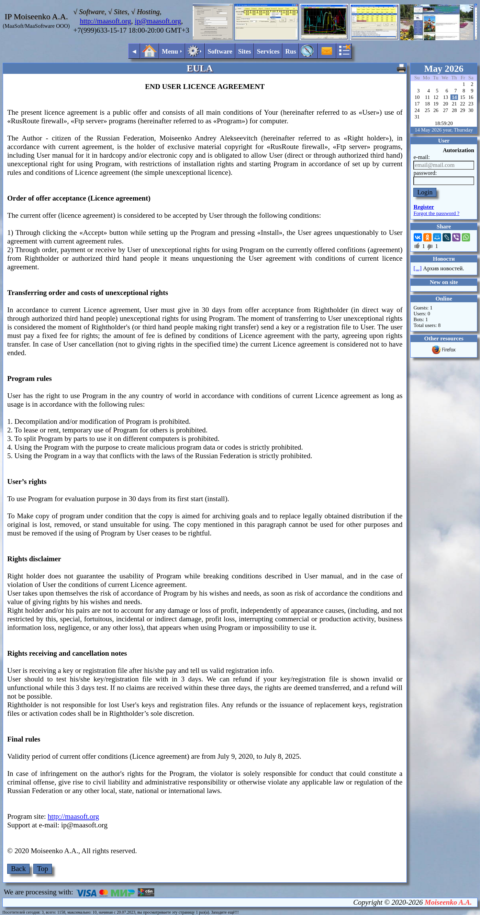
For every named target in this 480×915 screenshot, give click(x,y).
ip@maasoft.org (158, 21)
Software (220, 51)
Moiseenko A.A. (448, 902)
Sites (244, 51)
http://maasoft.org (105, 21)
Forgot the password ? (436, 213)
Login (425, 192)
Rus (290, 51)
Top (42, 869)
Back (18, 869)
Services (268, 51)
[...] (417, 268)
